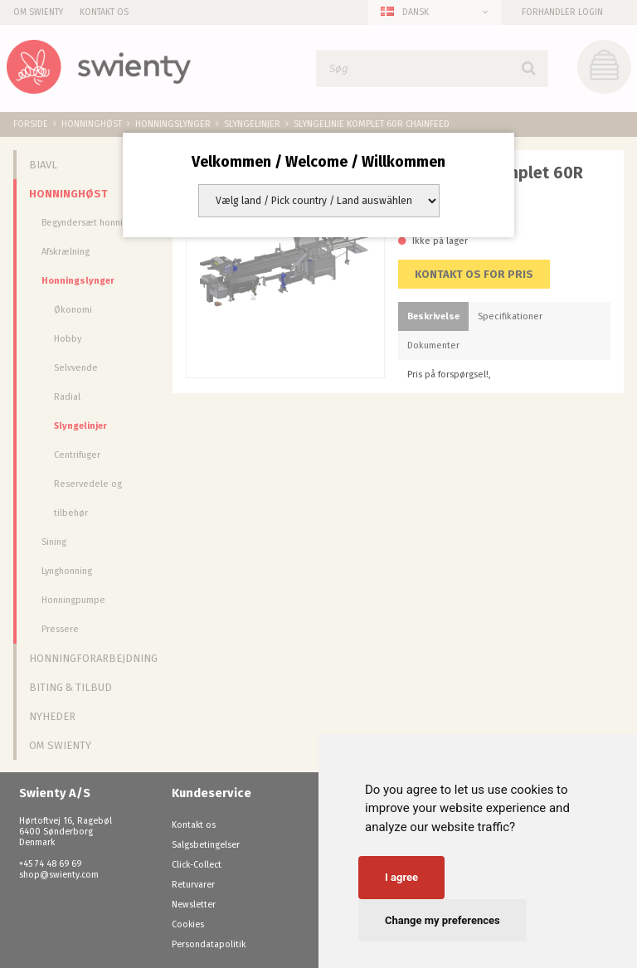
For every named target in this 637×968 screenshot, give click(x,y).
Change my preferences (442, 920)
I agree (401, 877)
